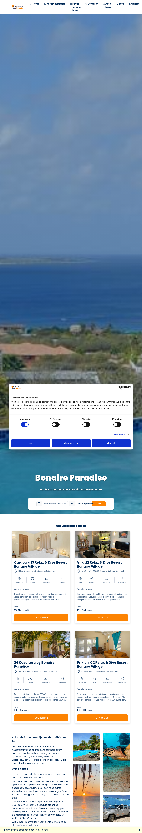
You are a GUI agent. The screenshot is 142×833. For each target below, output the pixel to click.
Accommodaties (54, 4)
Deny (31, 443)
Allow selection (70, 443)
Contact (134, 4)
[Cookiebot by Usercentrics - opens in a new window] (119, 388)
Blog (120, 4)
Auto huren (107, 5)
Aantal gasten (83, 503)
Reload (44, 829)
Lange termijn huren (75, 7)
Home (34, 4)
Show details (119, 434)
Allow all (111, 443)
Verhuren (91, 4)
